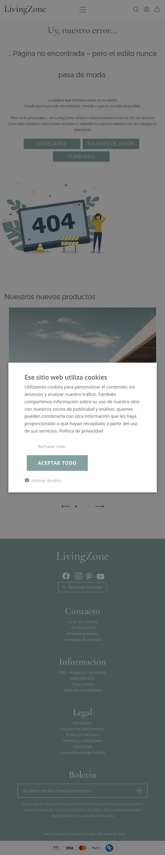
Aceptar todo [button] (57, 462)
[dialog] (82, 428)
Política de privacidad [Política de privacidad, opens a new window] (81, 430)
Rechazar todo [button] (51, 446)
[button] (43, 480)
